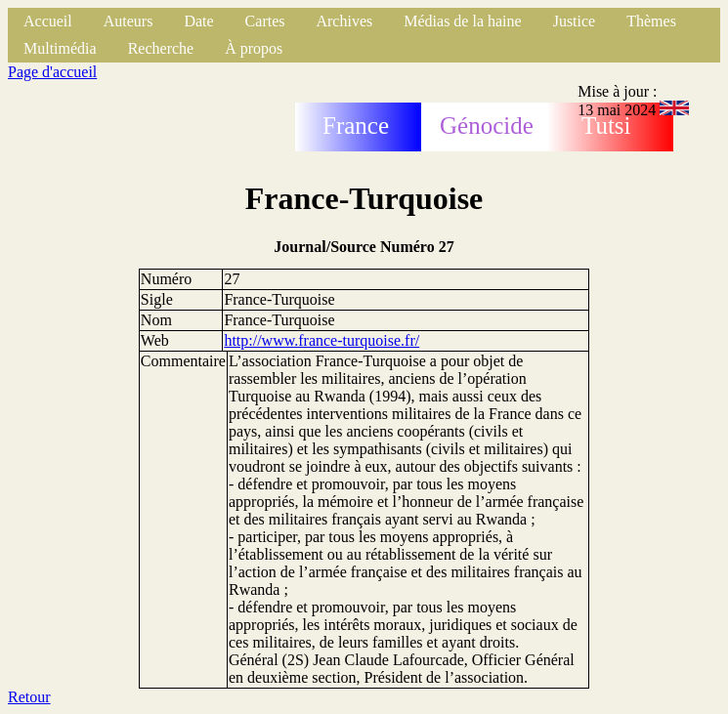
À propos (253, 48)
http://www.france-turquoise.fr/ (321, 340)
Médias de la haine (462, 21)
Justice (574, 21)
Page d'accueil (52, 71)
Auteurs (128, 21)
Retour (29, 697)
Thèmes (651, 21)
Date (198, 21)
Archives (344, 21)
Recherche (161, 48)
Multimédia (60, 48)
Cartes (265, 21)
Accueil (47, 21)
